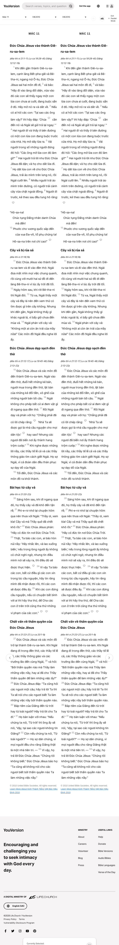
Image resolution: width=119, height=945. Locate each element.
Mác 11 (15, 17)
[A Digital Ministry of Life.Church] (59, 895)
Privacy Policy (10, 919)
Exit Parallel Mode (112, 18)
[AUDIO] (93, 18)
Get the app (84, 6)
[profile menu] (109, 6)
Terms (22, 919)
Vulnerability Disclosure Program (19, 923)
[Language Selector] (98, 6)
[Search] (44, 6)
